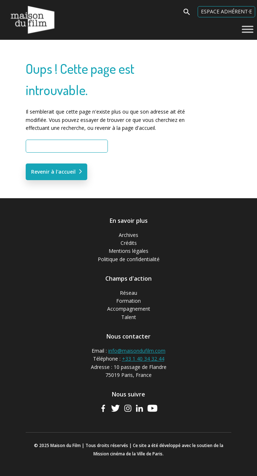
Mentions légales (128, 250)
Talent (128, 317)
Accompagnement (128, 308)
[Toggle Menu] (247, 29)
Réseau (128, 292)
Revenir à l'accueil (53, 171)
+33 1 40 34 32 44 (143, 358)
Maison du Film (18, 5)
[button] (186, 13)
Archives (128, 234)
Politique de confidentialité (129, 259)
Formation (128, 300)
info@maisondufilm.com (136, 350)
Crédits (129, 242)
